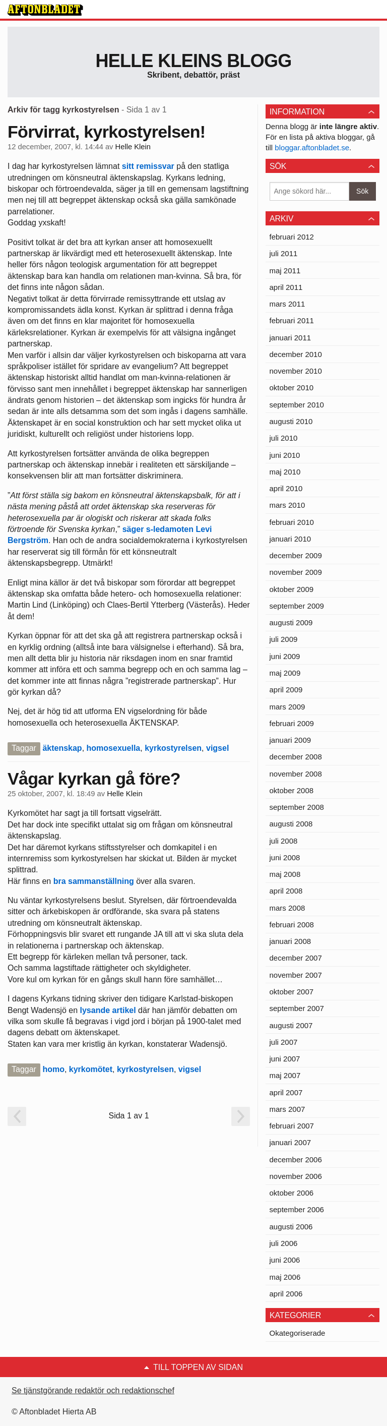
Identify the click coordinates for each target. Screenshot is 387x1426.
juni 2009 (285, 656)
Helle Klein (133, 147)
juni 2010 (285, 455)
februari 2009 (292, 723)
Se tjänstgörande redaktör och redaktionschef (93, 1390)
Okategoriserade (298, 1333)
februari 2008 (292, 924)
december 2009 (296, 555)
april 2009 (286, 689)
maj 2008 (285, 874)
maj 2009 (285, 673)
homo (53, 1069)
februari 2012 (292, 236)
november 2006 (296, 1176)
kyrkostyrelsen (173, 748)
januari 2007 (290, 1142)
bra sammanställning (93, 881)
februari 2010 (292, 522)
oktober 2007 (292, 991)
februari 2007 (292, 1125)
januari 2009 (290, 740)
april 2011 (286, 287)
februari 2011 (292, 320)
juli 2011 (284, 253)
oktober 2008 (292, 790)
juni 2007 (285, 1058)
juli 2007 (284, 1042)
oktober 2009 (292, 589)
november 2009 (296, 572)
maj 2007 (285, 1075)
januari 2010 (290, 538)
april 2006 (286, 1293)
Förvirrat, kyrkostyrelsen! (106, 131)
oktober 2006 (292, 1193)
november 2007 (296, 975)
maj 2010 (285, 471)
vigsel (217, 748)
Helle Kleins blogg (193, 60)
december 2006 (296, 1159)
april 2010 (286, 488)
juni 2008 (285, 857)
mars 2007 (287, 1109)
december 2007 (296, 958)
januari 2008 (290, 941)
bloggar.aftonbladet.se (312, 147)
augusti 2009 (291, 622)
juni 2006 (285, 1260)
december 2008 (296, 756)
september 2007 (297, 1008)
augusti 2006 (291, 1226)
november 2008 (296, 773)
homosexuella (114, 748)
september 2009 (297, 606)
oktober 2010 (292, 387)
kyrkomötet (90, 1069)
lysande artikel (108, 1010)
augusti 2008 (291, 823)
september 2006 (297, 1209)
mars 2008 (287, 908)
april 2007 (286, 1092)
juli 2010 (284, 438)
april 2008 (286, 890)
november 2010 (296, 371)
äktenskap (62, 748)
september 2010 (297, 404)
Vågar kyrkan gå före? (94, 778)
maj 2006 (285, 1277)
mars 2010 (287, 505)
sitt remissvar (148, 166)
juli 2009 (284, 639)
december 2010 (296, 354)
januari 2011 (290, 337)
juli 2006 (284, 1243)
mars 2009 (287, 706)
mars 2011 (287, 304)
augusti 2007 (291, 1025)
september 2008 (297, 807)
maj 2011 (285, 270)
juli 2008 (284, 841)
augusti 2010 (291, 421)
